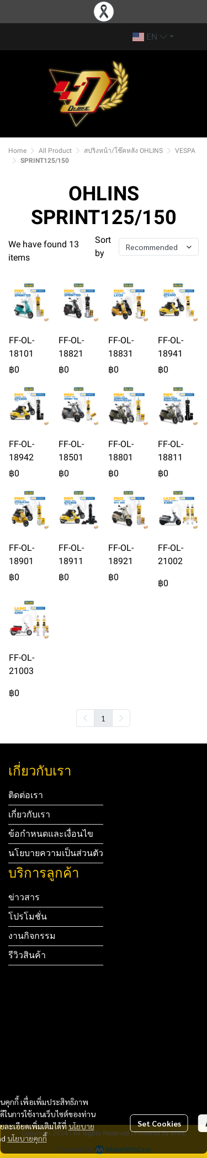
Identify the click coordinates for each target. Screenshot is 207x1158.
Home (17, 151)
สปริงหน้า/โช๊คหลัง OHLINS (123, 151)
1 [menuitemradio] (103, 718)
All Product (55, 151)
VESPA (185, 151)
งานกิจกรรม (32, 936)
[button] (153, 37)
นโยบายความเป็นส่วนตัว (55, 853)
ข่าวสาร (24, 897)
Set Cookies (159, 1123)
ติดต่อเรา (25, 795)
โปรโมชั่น (27, 916)
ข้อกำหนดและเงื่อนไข (50, 833)
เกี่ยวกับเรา (29, 814)
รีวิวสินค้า (27, 955)
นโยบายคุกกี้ (27, 1138)
